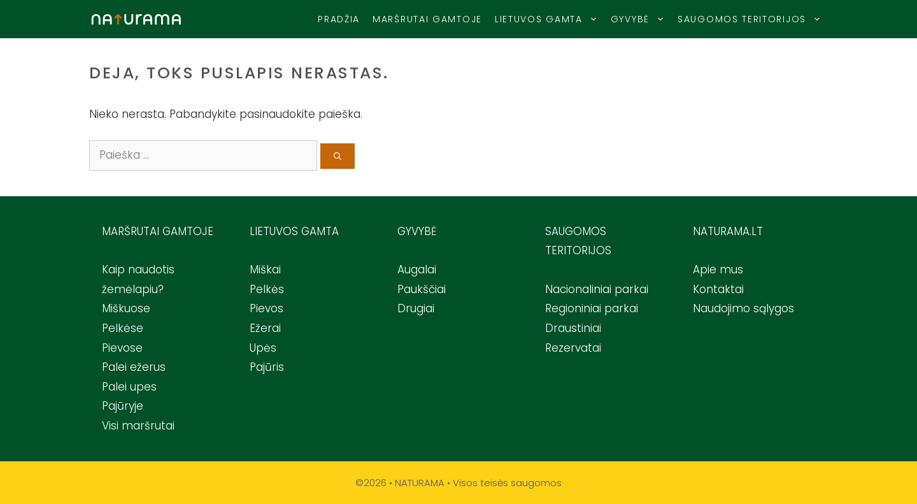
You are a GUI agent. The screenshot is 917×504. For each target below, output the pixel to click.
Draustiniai (573, 328)
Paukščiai (421, 289)
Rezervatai (573, 348)
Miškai (265, 269)
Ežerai (265, 328)
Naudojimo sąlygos (743, 308)
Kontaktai (718, 289)
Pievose (122, 348)
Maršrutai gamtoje (427, 19)
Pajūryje (122, 406)
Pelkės (267, 289)
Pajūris (267, 367)
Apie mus (718, 269)
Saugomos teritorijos (753, 19)
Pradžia (339, 19)
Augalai (416, 269)
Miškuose (126, 308)
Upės (263, 348)
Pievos (266, 308)
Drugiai (415, 308)
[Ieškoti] (337, 156)
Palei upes (129, 386)
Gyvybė (641, 19)
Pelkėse (122, 328)
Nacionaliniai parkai (596, 289)
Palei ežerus (134, 367)
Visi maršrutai (138, 425)
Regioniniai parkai (591, 308)
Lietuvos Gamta (549, 19)
